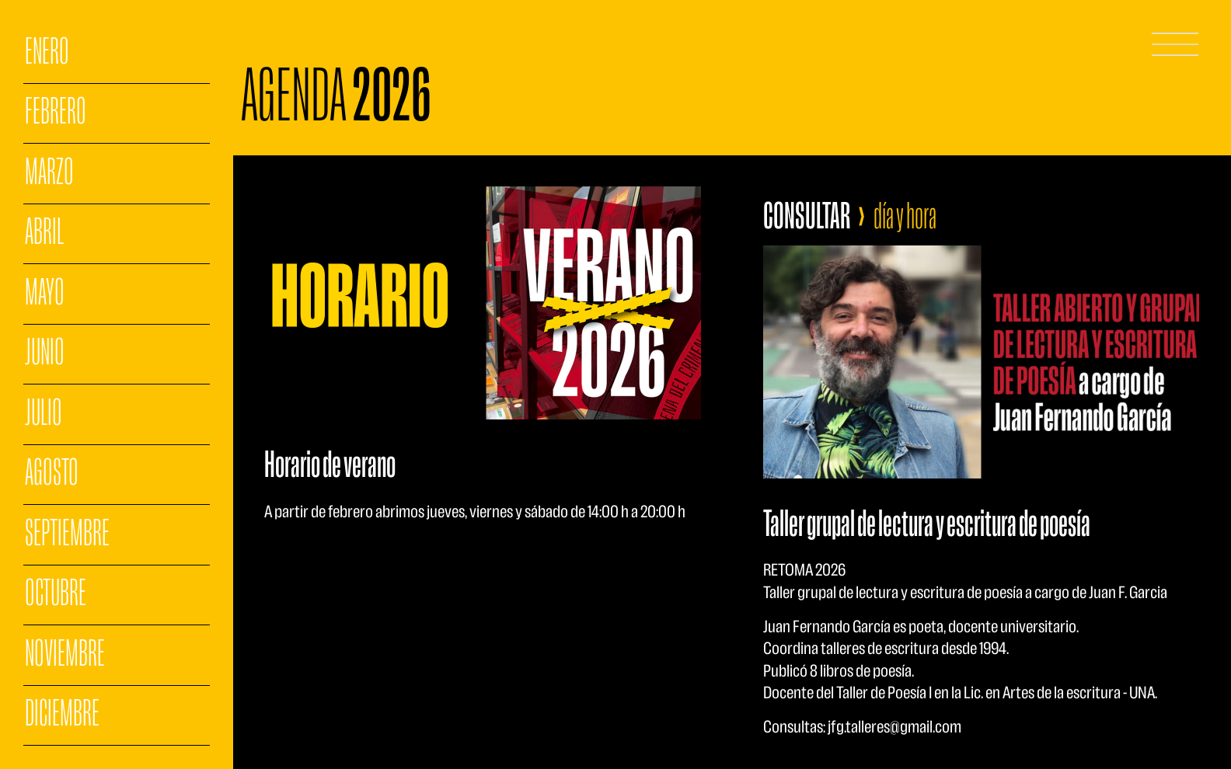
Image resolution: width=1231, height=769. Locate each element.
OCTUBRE (55, 594)
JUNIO (45, 353)
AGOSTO (51, 473)
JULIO (43, 414)
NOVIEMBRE (65, 654)
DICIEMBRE (62, 714)
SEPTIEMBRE (67, 534)
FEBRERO (55, 112)
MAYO (45, 293)
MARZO (49, 173)
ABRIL (44, 233)
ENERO (47, 52)
